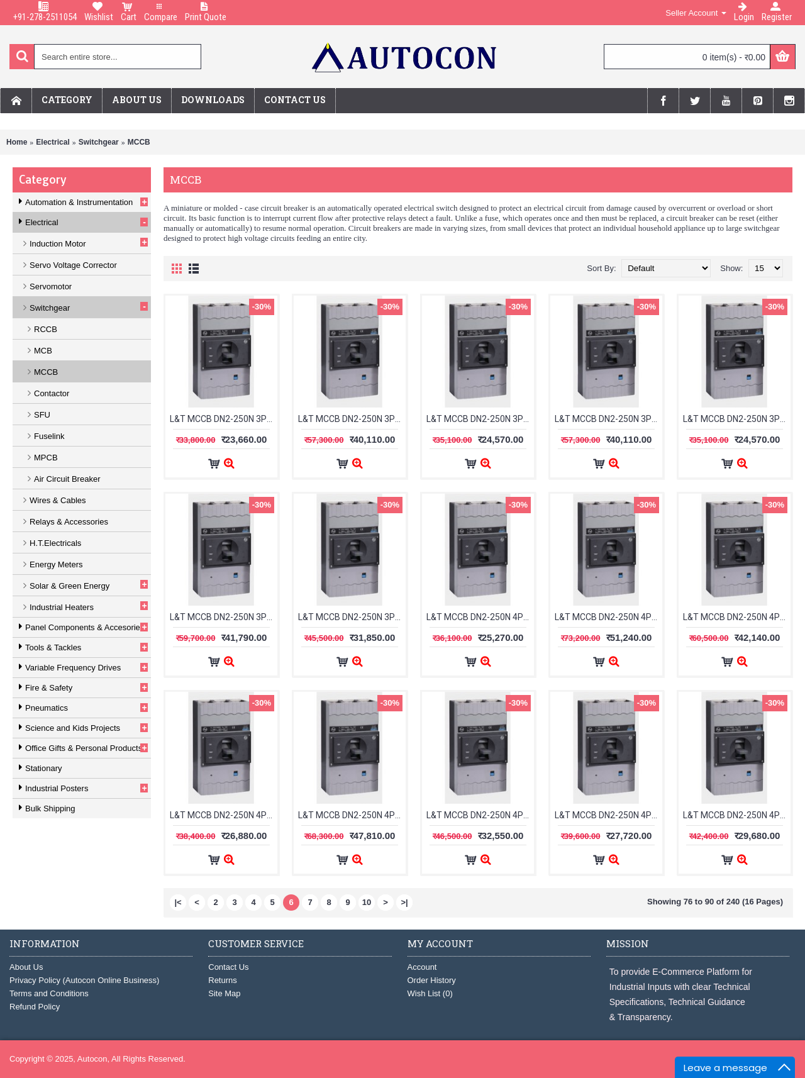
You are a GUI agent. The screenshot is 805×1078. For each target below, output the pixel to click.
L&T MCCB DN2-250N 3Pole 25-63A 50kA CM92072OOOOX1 (480, 419)
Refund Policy (34, 1006)
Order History (432, 980)
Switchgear (99, 142)
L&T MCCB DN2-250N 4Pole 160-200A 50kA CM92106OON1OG (608, 815)
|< (177, 902)
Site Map (224, 993)
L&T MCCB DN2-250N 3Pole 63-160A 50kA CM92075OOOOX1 (352, 617)
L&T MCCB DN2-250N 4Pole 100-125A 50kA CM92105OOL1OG (480, 617)
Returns (222, 980)
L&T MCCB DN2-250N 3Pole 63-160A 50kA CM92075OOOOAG (223, 617)
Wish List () (430, 993)
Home (16, 142)
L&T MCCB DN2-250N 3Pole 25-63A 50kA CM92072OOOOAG (352, 419)
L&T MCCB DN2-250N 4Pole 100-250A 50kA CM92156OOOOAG (608, 617)
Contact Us (228, 967)
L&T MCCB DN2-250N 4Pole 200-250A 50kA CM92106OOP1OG (737, 815)
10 (366, 902)
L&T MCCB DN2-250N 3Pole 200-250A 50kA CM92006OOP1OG (223, 419)
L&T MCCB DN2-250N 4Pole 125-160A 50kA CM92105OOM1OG (223, 815)
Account (422, 967)
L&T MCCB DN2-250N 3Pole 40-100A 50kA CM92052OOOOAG (608, 419)
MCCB (139, 142)
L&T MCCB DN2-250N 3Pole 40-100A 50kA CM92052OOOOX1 (737, 419)
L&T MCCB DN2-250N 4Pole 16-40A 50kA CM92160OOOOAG (352, 815)
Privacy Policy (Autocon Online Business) (84, 980)
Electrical (52, 142)
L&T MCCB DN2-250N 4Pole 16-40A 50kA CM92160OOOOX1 (480, 815)
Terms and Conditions (49, 993)
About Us (26, 967)
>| (404, 902)
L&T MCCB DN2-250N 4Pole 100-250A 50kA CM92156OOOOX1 (737, 617)
